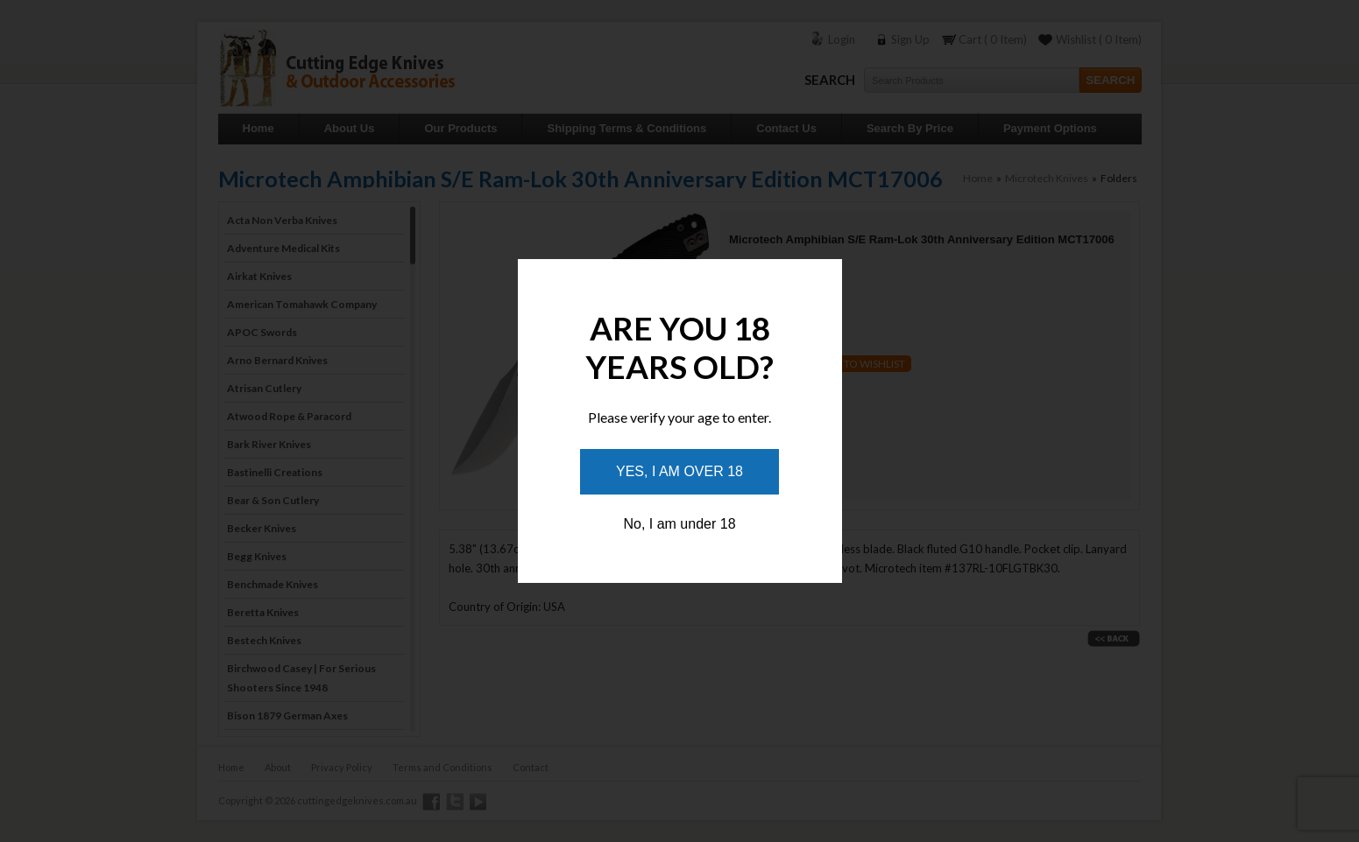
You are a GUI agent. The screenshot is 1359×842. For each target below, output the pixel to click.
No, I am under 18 (679, 523)
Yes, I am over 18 (679, 471)
